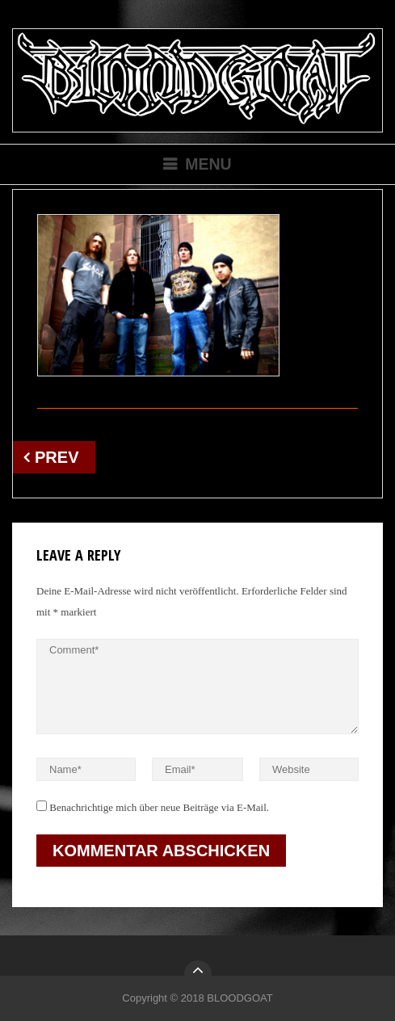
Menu (208, 164)
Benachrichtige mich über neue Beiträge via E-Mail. (159, 807)
